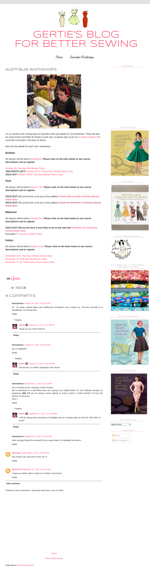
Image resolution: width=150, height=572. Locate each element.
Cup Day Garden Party (30, 234)
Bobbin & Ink (37, 246)
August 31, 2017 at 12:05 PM (42, 325)
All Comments (120, 440)
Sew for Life (36, 187)
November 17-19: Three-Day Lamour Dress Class (30, 262)
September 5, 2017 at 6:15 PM (35, 453)
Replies (18, 320)
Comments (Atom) (26, 565)
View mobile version (54, 558)
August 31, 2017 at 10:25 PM (37, 345)
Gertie (22, 325)
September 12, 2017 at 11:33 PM (36, 469)
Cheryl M (16, 469)
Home (59, 57)
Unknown (16, 453)
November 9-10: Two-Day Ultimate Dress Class (28, 256)
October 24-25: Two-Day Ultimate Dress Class (40, 174)
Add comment (13, 483)
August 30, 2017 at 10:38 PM (37, 303)
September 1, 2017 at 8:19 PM (38, 383)
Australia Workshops (82, 57)
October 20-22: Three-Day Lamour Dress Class (49, 171)
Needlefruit (36, 159)
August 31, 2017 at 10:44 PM (42, 363)
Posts (116, 435)
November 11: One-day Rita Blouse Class (26, 259)
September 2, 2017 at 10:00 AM (43, 413)
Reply (14, 314)
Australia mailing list (88, 137)
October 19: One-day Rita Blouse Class (24, 168)
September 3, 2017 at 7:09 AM (38, 436)
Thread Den (36, 218)
